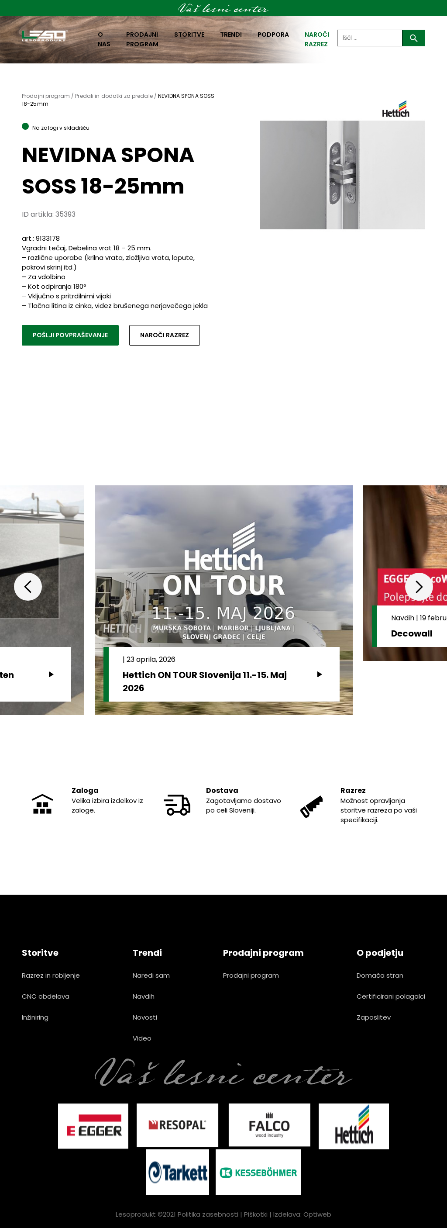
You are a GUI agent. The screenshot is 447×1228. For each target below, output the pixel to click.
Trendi (231, 34)
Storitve (189, 34)
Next (419, 587)
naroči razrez (317, 39)
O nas (104, 39)
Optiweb (317, 1214)
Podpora (273, 34)
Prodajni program (142, 39)
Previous (28, 587)
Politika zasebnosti (208, 1214)
